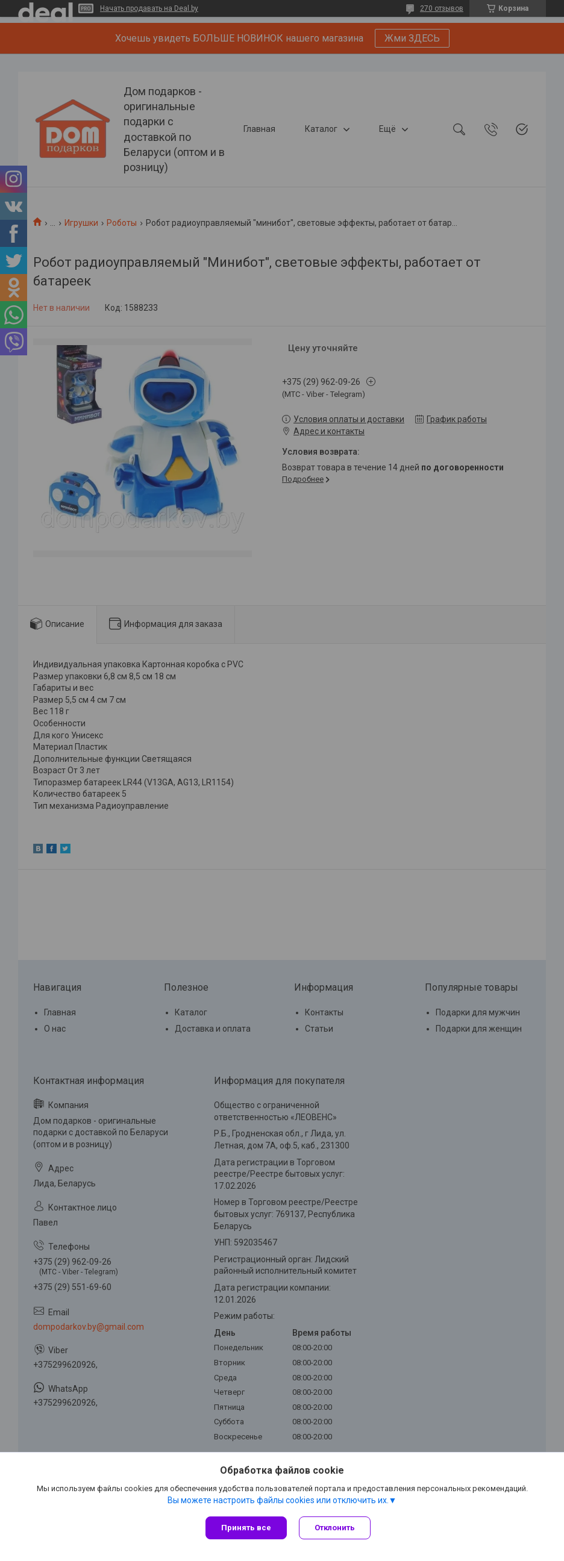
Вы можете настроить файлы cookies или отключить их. (278, 1500)
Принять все (246, 1527)
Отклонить (335, 1527)
